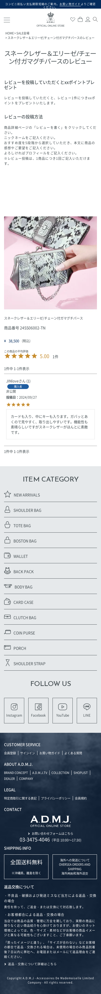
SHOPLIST (81, 772)
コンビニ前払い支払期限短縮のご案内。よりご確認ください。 (50, 5)
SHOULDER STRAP (25, 662)
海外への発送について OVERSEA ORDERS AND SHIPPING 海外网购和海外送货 (74, 867)
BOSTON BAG (20, 540)
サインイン (27, 753)
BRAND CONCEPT (16, 772)
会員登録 (10, 753)
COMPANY (26, 778)
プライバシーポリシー (56, 798)
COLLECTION (60, 772)
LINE (86, 710)
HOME (9, 33)
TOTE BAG (17, 524)
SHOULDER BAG (22, 509)
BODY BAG (18, 586)
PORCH (15, 647)
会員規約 (81, 798)
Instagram (14, 710)
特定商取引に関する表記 (20, 798)
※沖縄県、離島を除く (26, 866)
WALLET (16, 555)
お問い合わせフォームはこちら (52, 833)
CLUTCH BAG (20, 616)
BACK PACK (19, 570)
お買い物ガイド (49, 753)
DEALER (9, 778)
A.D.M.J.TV (39, 772)
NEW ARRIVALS (22, 494)
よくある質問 (73, 753)
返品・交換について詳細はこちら (32, 964)
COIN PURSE (19, 632)
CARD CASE (18, 601)
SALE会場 (22, 33)
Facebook (38, 710)
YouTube (62, 710)
